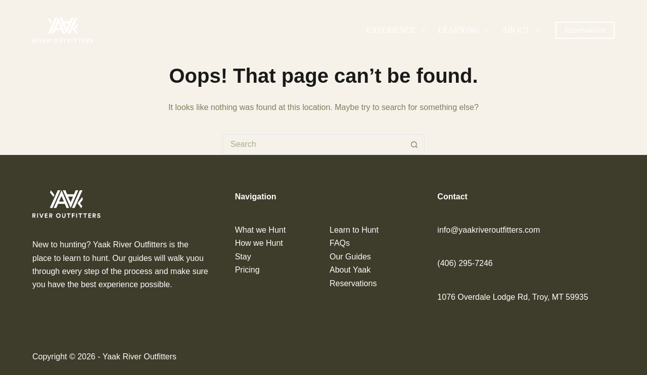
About (522, 30)
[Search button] (414, 144)
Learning (465, 30)
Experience (398, 30)
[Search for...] (313, 144)
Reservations (585, 30)
